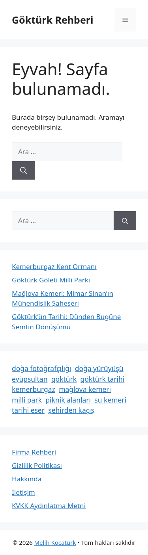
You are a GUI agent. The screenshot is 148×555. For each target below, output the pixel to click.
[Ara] (23, 170)
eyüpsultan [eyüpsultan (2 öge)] (29, 379)
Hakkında (26, 478)
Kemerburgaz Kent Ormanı (54, 266)
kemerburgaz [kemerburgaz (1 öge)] (33, 389)
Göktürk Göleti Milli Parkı (51, 279)
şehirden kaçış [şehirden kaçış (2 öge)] (71, 410)
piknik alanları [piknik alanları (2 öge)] (68, 400)
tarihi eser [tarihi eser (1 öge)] (28, 410)
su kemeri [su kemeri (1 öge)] (110, 400)
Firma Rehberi (34, 452)
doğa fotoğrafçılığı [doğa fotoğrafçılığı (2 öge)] (41, 368)
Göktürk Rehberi (52, 19)
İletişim (23, 492)
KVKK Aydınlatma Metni (49, 505)
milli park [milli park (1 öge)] (27, 400)
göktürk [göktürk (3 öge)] (64, 379)
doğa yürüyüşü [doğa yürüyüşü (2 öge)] (99, 368)
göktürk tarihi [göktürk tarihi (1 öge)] (103, 379)
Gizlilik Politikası (37, 465)
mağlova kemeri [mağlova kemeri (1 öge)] (85, 389)
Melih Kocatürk (55, 542)
